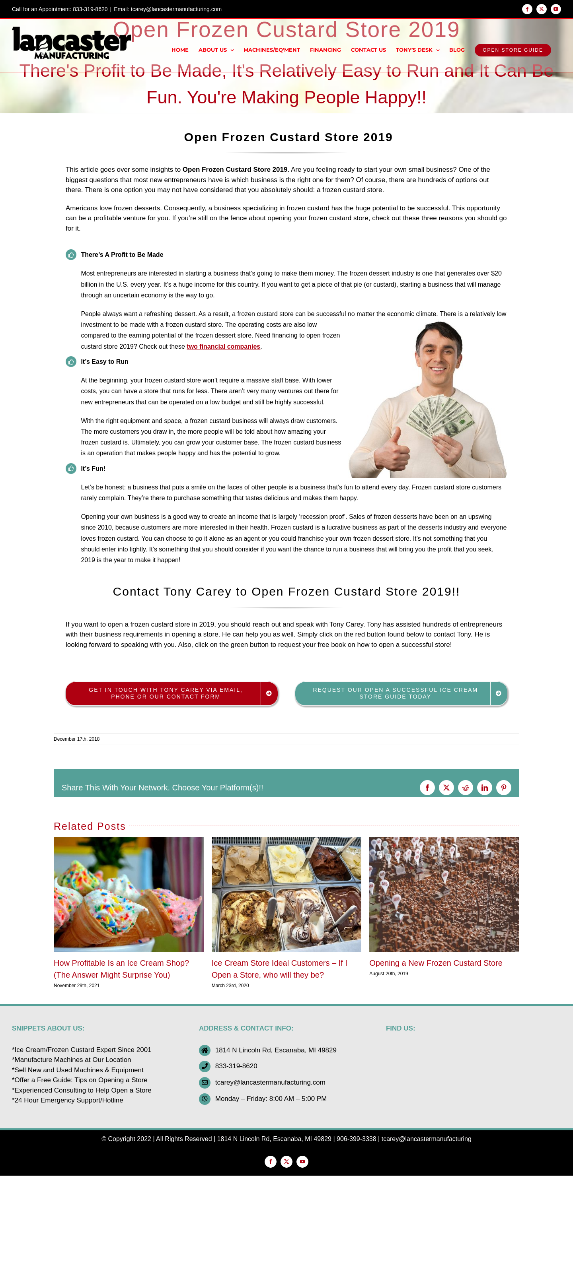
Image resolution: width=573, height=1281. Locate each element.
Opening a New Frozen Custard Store (436, 963)
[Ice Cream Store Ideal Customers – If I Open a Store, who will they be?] (287, 840)
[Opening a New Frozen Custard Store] (444, 840)
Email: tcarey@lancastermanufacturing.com (168, 9)
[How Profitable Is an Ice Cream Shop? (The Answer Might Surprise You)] (129, 840)
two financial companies (223, 346)
